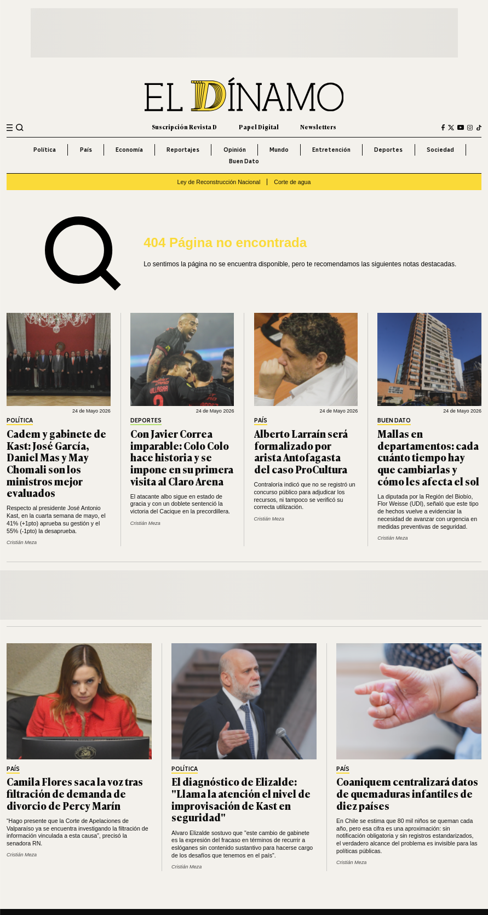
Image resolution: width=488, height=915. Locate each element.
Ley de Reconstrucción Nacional (219, 182)
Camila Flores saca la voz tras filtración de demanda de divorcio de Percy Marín (75, 793)
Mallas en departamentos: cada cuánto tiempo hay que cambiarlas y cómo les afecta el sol (428, 457)
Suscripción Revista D (184, 127)
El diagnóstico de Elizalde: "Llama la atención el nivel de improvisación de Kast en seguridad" (241, 799)
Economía (129, 149)
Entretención (331, 149)
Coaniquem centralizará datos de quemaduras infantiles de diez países (407, 793)
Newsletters (318, 127)
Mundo (279, 149)
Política (44, 149)
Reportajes (183, 149)
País (86, 149)
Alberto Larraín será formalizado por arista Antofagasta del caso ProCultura (301, 451)
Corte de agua (292, 182)
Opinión (234, 149)
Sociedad (440, 149)
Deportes (388, 149)
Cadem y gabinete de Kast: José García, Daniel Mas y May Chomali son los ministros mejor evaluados (56, 463)
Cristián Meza (22, 542)
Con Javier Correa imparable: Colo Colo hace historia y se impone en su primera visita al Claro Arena (181, 457)
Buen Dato (244, 161)
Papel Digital (259, 127)
